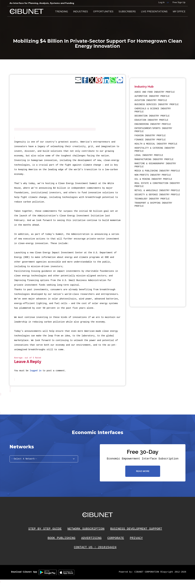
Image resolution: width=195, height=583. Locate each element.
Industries (80, 11)
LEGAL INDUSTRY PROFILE (149, 155)
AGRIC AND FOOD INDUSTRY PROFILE (155, 92)
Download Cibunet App (24, 572)
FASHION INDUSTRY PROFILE (150, 135)
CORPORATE (115, 538)
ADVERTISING (91, 538)
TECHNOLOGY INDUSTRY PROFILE (152, 199)
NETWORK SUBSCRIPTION (85, 529)
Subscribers (127, 11)
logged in (35, 370)
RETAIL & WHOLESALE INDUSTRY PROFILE (157, 190)
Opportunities (103, 11)
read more (142, 471)
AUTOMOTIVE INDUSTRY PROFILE (152, 96)
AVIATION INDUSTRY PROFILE (151, 100)
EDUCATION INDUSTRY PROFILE (151, 120)
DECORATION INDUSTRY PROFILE (152, 116)
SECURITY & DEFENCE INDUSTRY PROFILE (157, 194)
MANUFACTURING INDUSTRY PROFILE (154, 159)
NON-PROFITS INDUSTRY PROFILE (153, 175)
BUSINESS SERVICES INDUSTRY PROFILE (157, 104)
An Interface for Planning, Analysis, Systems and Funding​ (42, 3)
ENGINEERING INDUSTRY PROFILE (153, 124)
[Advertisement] (144, 255)
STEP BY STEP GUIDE (45, 529)
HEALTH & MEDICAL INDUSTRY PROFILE (156, 144)
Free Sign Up (179, 2)
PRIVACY (136, 538)
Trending (61, 11)
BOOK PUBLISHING (61, 538)
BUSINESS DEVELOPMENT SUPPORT (136, 529)
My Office (179, 11)
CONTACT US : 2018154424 (95, 547)
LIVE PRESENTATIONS (154, 11)
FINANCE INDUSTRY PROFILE (150, 139)
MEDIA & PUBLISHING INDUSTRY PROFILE (157, 171)
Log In (161, 2)
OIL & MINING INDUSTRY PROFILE (153, 179)
